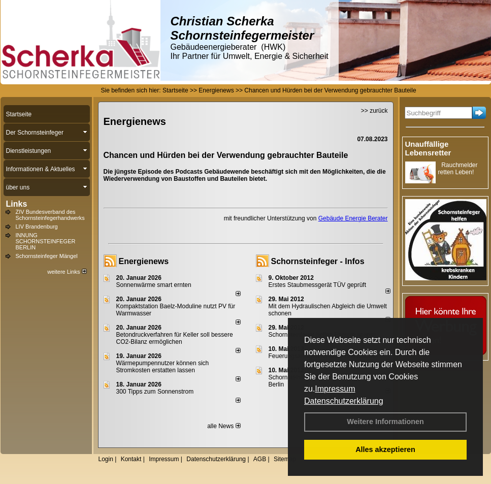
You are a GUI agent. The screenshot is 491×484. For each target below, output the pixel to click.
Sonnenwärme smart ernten (153, 284)
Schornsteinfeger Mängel (47, 256)
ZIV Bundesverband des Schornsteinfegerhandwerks (50, 215)
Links (16, 204)
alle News (223, 426)
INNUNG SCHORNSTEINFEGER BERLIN (46, 241)
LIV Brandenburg (37, 226)
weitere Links (66, 272)
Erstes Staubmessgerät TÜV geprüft (318, 284)
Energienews (144, 261)
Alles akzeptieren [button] (385, 449)
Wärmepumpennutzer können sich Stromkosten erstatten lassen (162, 367)
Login (106, 459)
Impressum (335, 388)
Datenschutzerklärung (343, 401)
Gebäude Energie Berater (353, 218)
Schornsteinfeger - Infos (318, 261)
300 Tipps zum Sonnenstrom (155, 391)
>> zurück (374, 110)
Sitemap (285, 459)
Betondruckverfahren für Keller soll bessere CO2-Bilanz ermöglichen (174, 338)
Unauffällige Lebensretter (428, 148)
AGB (259, 459)
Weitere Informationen (385, 421)
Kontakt (131, 459)
